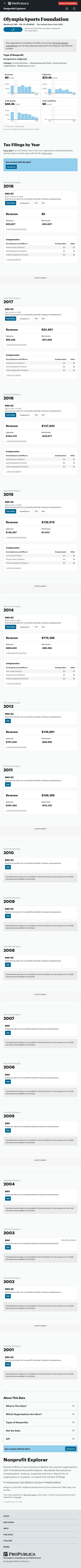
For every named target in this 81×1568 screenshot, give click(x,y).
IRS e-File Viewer (30, 1495)
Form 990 (8, 150)
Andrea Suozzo (12, 1482)
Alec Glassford (26, 1482)
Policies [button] (8, 1534)
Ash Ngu (38, 1482)
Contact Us (11, 167)
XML (43, 203)
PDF (36, 203)
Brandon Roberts (53, 1482)
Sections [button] (8, 1522)
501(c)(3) (22, 59)
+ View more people (13, 259)
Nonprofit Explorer (14, 8)
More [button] (6, 1546)
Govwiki (18, 1497)
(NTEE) (32, 65)
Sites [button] (6, 1516)
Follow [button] (7, 1540)
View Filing (10, 203)
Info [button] (6, 1528)
